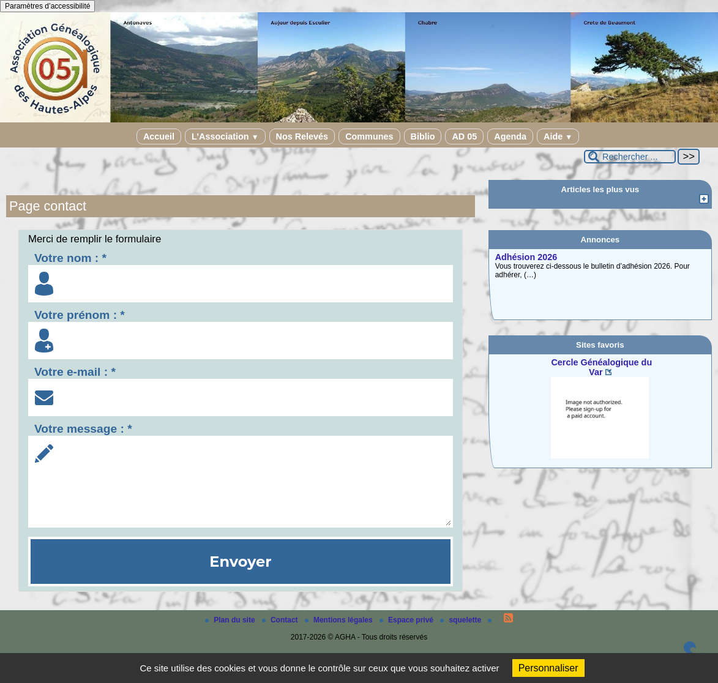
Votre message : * (83, 428)
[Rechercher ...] (630, 156)
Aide (558, 136)
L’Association (225, 136)
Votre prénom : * (79, 314)
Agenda (510, 136)
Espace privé (407, 620)
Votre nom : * (70, 258)
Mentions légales (340, 620)
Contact (281, 620)
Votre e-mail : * (75, 371)
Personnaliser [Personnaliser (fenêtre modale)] (548, 668)
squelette (461, 620)
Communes (369, 136)
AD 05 (464, 136)
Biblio (423, 136)
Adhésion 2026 (526, 257)
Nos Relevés (302, 136)
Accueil (158, 136)
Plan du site (231, 620)
